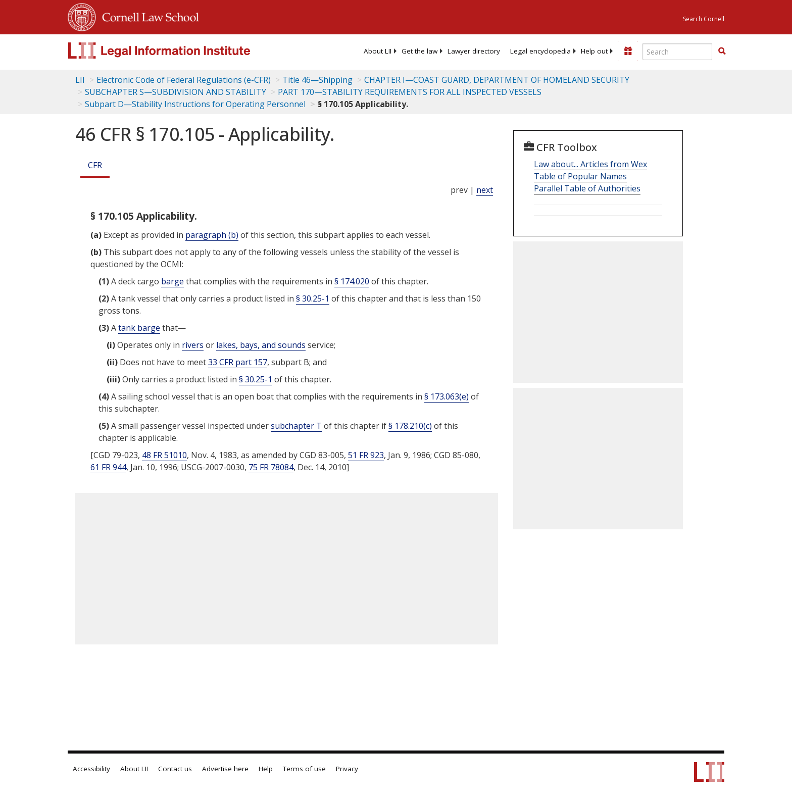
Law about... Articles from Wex (590, 164)
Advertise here (225, 768)
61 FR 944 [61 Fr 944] (108, 467)
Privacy (347, 768)
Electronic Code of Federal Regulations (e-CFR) (183, 79)
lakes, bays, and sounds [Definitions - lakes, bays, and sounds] (261, 345)
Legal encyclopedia (540, 51)
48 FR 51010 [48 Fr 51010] (164, 455)
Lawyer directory (474, 51)
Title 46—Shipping (317, 79)
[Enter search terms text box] (677, 51)
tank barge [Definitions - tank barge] (139, 327)
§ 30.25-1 (312, 298)
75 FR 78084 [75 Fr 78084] (271, 467)
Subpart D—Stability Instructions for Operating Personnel (195, 104)
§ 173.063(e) (446, 396)
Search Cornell (703, 19)
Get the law (419, 51)
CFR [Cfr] (95, 165)
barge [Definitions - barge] (172, 281)
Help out (594, 51)
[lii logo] (181, 50)
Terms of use (304, 768)
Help (266, 768)
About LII (377, 51)
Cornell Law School (147, 15)
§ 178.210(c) (410, 425)
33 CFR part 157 (237, 362)
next (484, 189)
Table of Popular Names (580, 176)
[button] (721, 51)
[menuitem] (378, 51)
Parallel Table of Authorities (587, 188)
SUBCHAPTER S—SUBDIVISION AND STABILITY (175, 91)
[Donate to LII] (628, 51)
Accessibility (91, 768)
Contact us (175, 768)
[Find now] (721, 51)
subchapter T (296, 425)
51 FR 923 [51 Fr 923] (366, 455)
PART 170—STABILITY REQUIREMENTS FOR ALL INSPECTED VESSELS (409, 91)
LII (80, 79)
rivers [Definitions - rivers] (193, 345)
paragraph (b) (211, 234)
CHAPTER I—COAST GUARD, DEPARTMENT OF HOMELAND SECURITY (496, 79)
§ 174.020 (351, 281)
